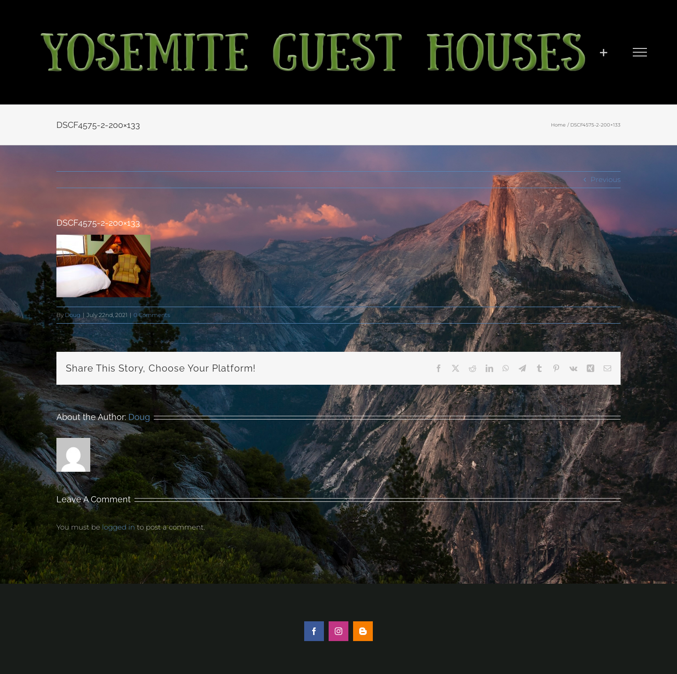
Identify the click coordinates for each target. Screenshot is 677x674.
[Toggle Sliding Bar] (603, 52)
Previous (605, 179)
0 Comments (152, 314)
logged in (118, 527)
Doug (72, 314)
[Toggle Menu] (639, 52)
